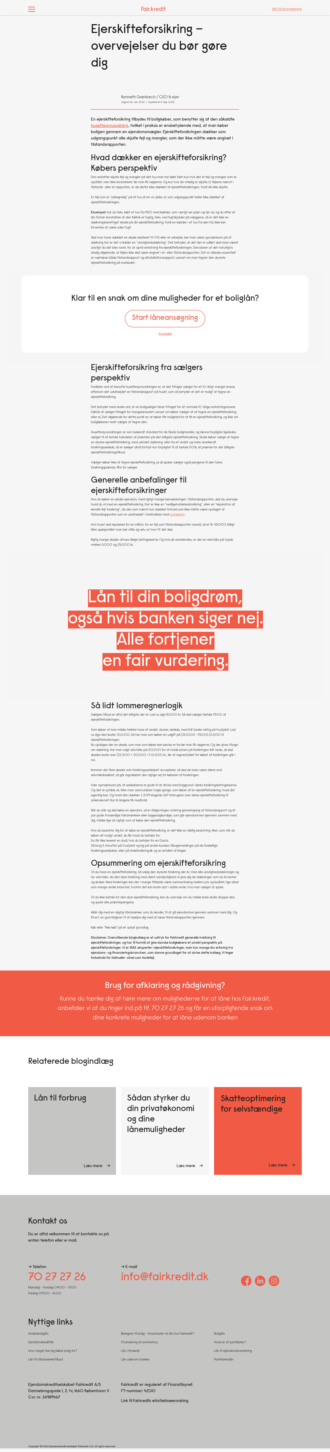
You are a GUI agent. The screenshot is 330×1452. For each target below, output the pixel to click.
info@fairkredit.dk (170, 1280)
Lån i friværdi (130, 1354)
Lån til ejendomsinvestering (233, 1354)
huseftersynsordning (109, 126)
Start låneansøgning (165, 319)
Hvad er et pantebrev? (230, 1346)
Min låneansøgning (287, 9)
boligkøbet (177, 516)
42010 (150, 1395)
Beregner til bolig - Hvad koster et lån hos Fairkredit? (157, 1337)
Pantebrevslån (223, 1363)
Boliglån (219, 1337)
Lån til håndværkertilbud (45, 1363)
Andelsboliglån (38, 1337)
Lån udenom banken (135, 1363)
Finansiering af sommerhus (139, 1346)
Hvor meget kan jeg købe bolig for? (52, 1354)
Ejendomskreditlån (41, 1346)
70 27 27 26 (60, 1280)
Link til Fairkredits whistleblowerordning (157, 1404)
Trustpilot (165, 336)
